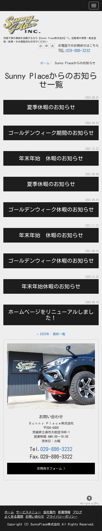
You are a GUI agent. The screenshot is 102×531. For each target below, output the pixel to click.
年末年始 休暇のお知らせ (51, 158)
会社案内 (49, 512)
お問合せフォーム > (51, 468)
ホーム (44, 63)
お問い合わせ (34, 516)
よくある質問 (13, 516)
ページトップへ (89, 500)
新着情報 (64, 512)
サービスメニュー (28, 512)
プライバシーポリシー (62, 516)
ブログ (77, 512)
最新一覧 (59, 334)
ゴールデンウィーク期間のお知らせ (51, 133)
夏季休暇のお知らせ (51, 107)
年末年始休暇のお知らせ (51, 286)
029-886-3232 (78, 51)
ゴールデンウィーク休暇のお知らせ (51, 209)
